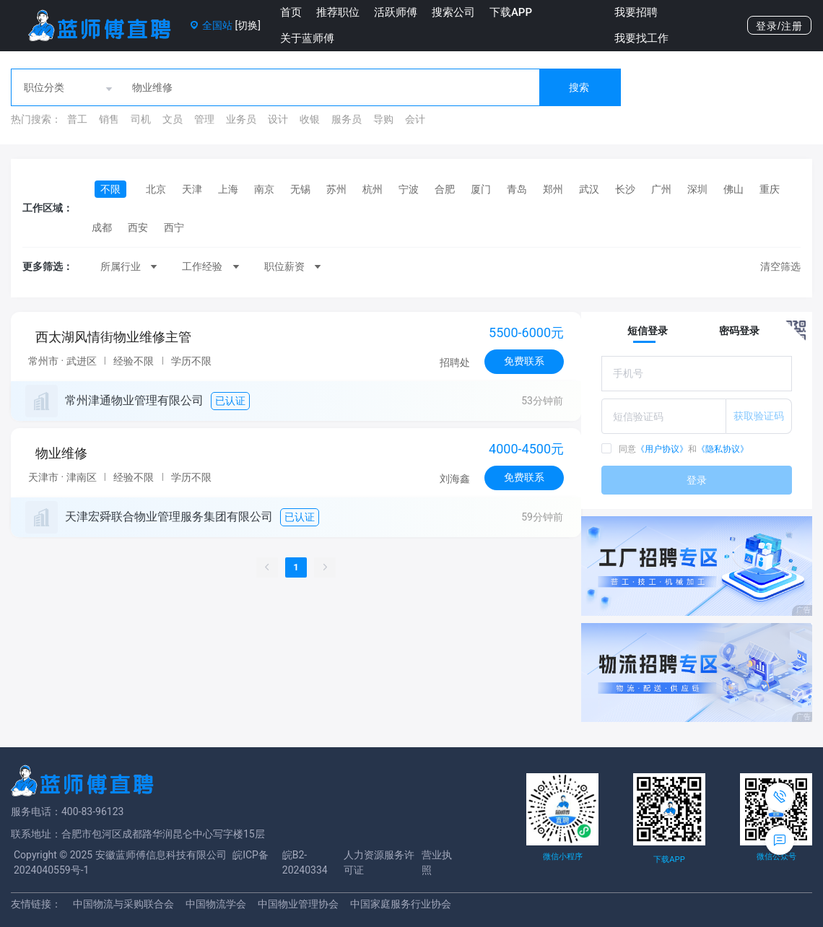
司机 (141, 119)
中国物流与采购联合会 (123, 904)
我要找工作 (641, 38)
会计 (415, 119)
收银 (310, 119)
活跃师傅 (395, 12)
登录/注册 (779, 26)
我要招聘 (636, 12)
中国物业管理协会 (298, 904)
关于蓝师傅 (307, 38)
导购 (383, 119)
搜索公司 (453, 12)
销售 (109, 119)
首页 (291, 12)
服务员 (346, 119)
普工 (77, 119)
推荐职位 (338, 12)
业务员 (241, 119)
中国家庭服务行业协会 (400, 904)
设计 (278, 119)
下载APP (510, 12)
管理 (204, 119)
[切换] (247, 25)
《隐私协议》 (723, 449)
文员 (172, 119)
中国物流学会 (216, 904)
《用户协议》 (662, 449)
